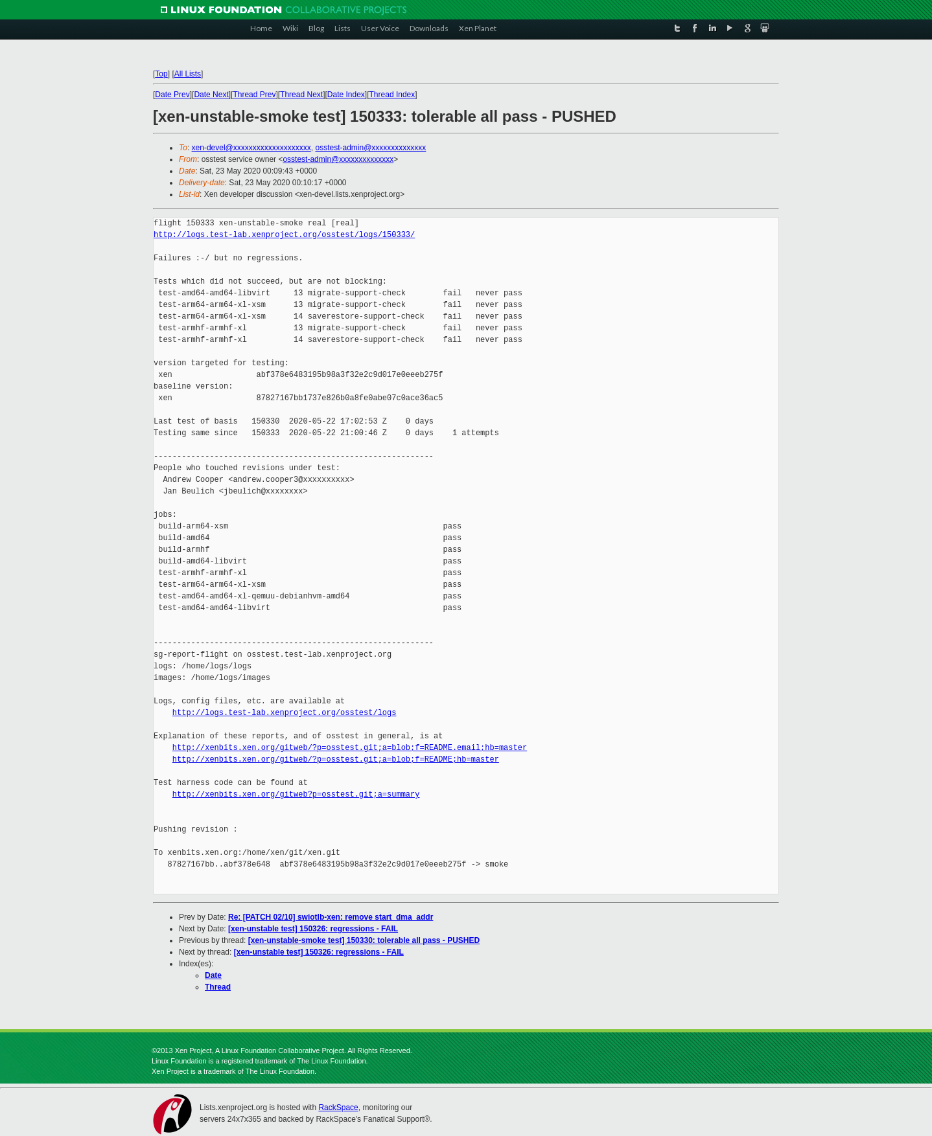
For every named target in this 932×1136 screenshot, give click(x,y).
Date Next (211, 94)
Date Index (346, 94)
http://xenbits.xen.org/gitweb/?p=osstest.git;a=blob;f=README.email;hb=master (349, 747)
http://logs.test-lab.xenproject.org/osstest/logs (284, 712)
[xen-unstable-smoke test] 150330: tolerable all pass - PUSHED (364, 940)
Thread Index (392, 94)
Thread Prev (254, 94)
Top (161, 73)
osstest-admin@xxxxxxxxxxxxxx (370, 147)
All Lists (187, 73)
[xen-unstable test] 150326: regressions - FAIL (313, 928)
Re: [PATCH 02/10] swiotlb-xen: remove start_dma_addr (330, 917)
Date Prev (172, 94)
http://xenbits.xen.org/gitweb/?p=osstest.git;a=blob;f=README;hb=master (335, 759)
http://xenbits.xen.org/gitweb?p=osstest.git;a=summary (296, 794)
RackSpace (338, 1107)
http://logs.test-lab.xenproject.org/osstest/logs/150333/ (284, 234)
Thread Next (301, 94)
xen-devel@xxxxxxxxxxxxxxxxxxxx (251, 147)
